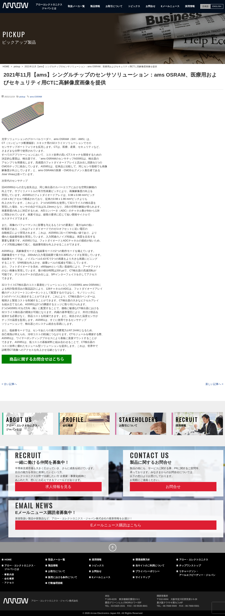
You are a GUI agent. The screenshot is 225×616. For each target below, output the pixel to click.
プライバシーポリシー (147, 571)
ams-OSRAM (36, 97)
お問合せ (150, 6)
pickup (22, 97)
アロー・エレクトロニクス (193, 559)
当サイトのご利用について (149, 565)
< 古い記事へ (9, 384)
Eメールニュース (170, 6)
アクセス (9, 582)
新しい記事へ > (214, 384)
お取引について (114, 6)
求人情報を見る (58, 487)
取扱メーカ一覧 (76, 6)
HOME (8, 559)
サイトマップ (142, 577)
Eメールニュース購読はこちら (115, 525)
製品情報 (95, 6)
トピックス (134, 6)
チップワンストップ (190, 565)
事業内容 (9, 574)
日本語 (205, 6)
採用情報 (190, 6)
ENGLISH (216, 6)
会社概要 (9, 578)
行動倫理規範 (55, 583)
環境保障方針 (142, 559)
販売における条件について (62, 577)
